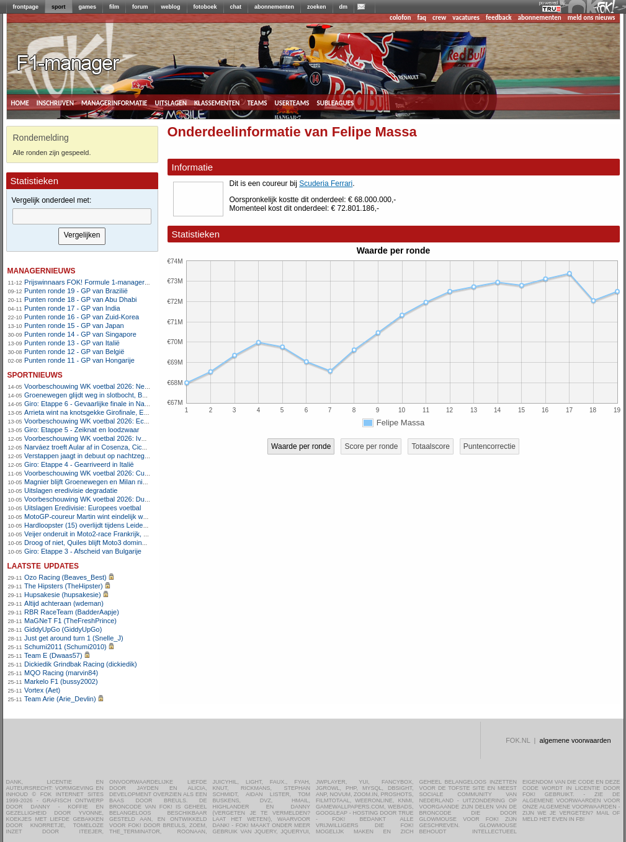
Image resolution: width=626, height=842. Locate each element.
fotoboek (205, 7)
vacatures (466, 18)
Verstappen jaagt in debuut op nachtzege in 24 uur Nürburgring (119, 455)
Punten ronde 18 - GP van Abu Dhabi (80, 299)
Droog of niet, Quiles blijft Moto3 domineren (90, 542)
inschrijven (55, 102)
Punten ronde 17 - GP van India (72, 308)
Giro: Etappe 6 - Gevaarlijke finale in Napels (90, 403)
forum (140, 7)
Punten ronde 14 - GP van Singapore (80, 334)
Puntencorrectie (489, 446)
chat (236, 7)
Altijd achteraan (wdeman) (64, 603)
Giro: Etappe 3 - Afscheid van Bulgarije (82, 551)
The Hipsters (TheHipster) (63, 586)
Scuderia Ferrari (325, 183)
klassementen (216, 102)
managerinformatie (114, 102)
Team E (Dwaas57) (53, 655)
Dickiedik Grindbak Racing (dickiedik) (80, 664)
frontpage (26, 7)
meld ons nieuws (591, 18)
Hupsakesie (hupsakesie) (62, 594)
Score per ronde (371, 446)
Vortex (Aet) (42, 690)
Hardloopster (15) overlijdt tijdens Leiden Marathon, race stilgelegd (124, 525)
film (114, 7)
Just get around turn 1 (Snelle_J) (73, 638)
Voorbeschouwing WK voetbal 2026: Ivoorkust (93, 438)
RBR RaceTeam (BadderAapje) (71, 612)
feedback (498, 18)
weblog (171, 7)
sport (58, 7)
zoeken (316, 7)
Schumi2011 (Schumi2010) (65, 646)
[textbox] (81, 216)
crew (439, 18)
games (88, 7)
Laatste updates (43, 565)
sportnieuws (35, 374)
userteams (292, 102)
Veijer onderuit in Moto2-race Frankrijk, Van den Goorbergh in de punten (133, 534)
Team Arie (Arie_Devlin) (60, 698)
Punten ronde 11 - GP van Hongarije (79, 360)
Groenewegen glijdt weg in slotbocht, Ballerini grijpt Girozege (116, 395)
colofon (400, 18)
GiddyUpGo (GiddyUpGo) (63, 629)
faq (421, 18)
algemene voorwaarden (575, 740)
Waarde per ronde (301, 446)
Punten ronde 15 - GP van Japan (74, 325)
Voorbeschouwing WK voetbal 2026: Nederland (96, 386)
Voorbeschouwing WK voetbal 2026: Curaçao (92, 473)
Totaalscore (430, 446)
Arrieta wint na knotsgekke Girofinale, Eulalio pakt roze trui (112, 412)
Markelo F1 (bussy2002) (61, 681)
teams (257, 102)
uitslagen (170, 102)
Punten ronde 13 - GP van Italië (72, 343)
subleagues (335, 102)
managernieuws (41, 270)
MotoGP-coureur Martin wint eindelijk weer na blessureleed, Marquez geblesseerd (148, 516)
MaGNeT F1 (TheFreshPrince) (70, 620)
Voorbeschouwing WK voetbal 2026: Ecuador (92, 421)
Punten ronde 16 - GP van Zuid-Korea (81, 317)
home (20, 102)
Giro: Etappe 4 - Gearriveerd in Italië (79, 464)
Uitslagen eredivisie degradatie (70, 490)
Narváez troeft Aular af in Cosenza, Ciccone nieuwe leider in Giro (122, 447)
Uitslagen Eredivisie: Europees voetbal (82, 508)
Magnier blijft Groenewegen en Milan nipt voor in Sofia (106, 481)
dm (343, 7)
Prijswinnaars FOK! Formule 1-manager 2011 (92, 282)
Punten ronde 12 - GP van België (74, 351)
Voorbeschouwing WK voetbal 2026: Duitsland (94, 499)
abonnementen (274, 7)
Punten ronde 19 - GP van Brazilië (76, 291)
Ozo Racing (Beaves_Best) (65, 577)
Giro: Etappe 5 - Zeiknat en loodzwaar (81, 429)
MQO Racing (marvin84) (61, 672)
